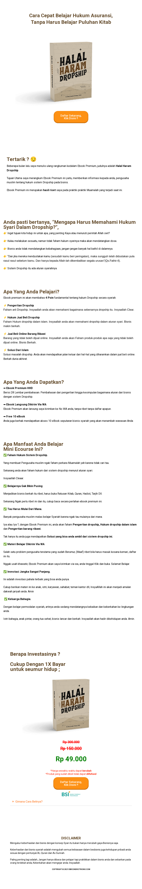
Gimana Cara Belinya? (29, 802)
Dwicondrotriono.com (79, 870)
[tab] (71, 802)
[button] (71, 117)
